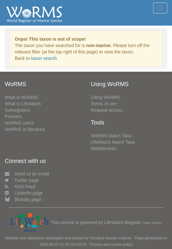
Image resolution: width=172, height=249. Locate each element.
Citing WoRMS (105, 97)
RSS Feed (20, 186)
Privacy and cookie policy (111, 244)
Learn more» (152, 223)
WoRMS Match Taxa (111, 135)
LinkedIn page (24, 193)
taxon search (44, 58)
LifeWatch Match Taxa (113, 142)
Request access (107, 110)
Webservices (103, 148)
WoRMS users (19, 122)
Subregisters (17, 110)
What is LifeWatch (23, 103)
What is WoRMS (21, 97)
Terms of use (103, 103)
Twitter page (22, 180)
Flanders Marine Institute (111, 238)
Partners (13, 116)
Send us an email (27, 173)
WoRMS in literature (25, 129)
